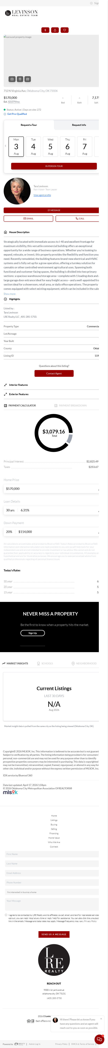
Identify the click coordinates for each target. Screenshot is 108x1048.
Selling (54, 829)
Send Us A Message (54, 934)
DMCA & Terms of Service (82, 1044)
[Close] (101, 1018)
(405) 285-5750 (54, 998)
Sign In (96, 3)
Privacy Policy (90, 921)
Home (54, 815)
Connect (54, 846)
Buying (54, 824)
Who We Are (54, 842)
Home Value (54, 838)
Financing (53, 833)
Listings (54, 820)
